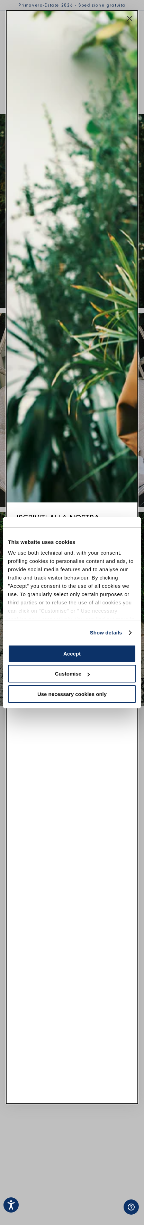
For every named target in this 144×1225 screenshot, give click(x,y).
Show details (106, 632)
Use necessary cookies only (72, 694)
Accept (72, 654)
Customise (72, 674)
